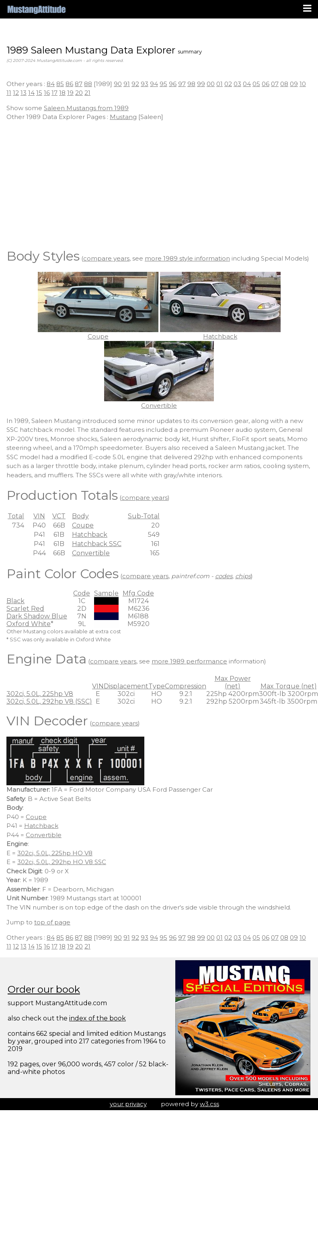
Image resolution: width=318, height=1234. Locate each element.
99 (201, 84)
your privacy (128, 1104)
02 (228, 84)
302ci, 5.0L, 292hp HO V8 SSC (61, 862)
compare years (106, 258)
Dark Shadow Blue (36, 616)
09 (294, 84)
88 (88, 84)
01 (219, 84)
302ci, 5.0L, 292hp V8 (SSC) (49, 701)
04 (247, 84)
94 (154, 84)
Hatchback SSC (96, 544)
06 (265, 84)
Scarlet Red (25, 608)
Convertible (91, 553)
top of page (52, 922)
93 (144, 84)
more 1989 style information (187, 258)
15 (39, 93)
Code (81, 593)
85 (60, 84)
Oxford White (28, 624)
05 (256, 84)
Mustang (123, 117)
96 (172, 84)
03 (237, 84)
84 (51, 84)
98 (191, 84)
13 (24, 93)
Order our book (44, 989)
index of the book (97, 1018)
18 (62, 93)
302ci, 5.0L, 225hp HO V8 (54, 853)
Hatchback (89, 534)
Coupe (83, 525)
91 (126, 84)
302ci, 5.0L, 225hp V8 (39, 694)
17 (54, 93)
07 (275, 84)
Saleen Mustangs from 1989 (86, 108)
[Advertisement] (159, 184)
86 (69, 84)
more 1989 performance (189, 661)
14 (31, 93)
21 (87, 93)
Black (15, 601)
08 (284, 84)
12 (16, 93)
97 (182, 84)
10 (303, 84)
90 (118, 84)
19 (70, 93)
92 (135, 84)
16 (47, 93)
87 (78, 84)
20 (79, 93)
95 (163, 84)
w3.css (209, 1104)
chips (243, 576)
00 (211, 84)
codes (223, 576)
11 (8, 93)
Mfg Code (138, 593)
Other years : (26, 84)
